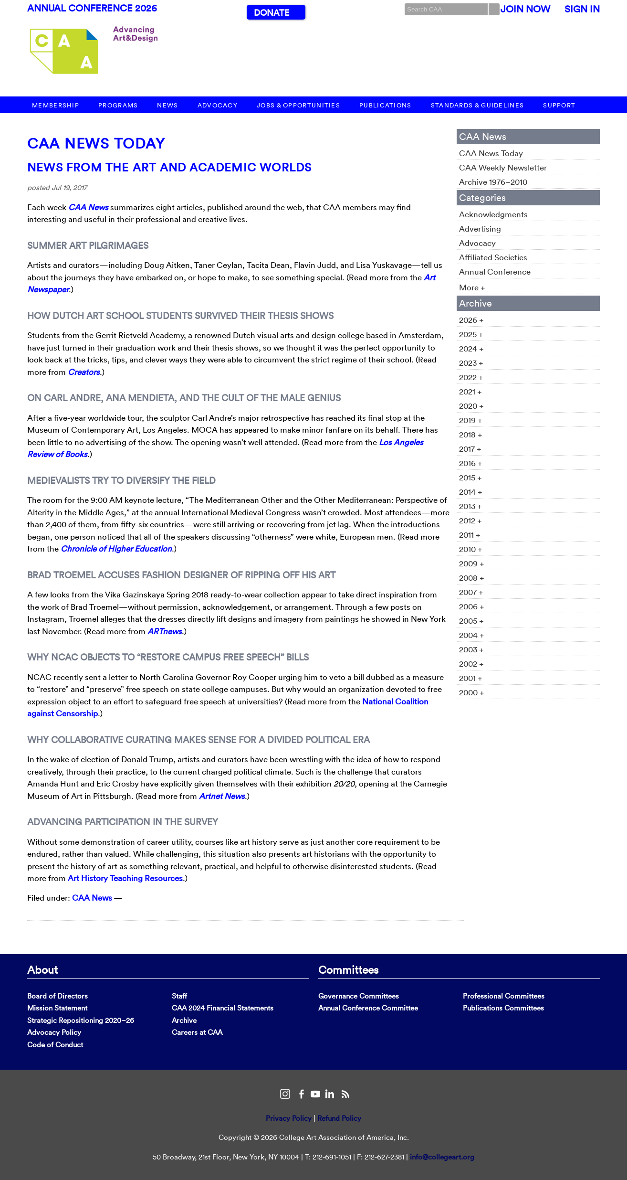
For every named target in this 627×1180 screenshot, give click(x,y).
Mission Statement (57, 1007)
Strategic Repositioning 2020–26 (80, 1020)
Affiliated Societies (493, 257)
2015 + (470, 477)
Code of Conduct (55, 1044)
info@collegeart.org (442, 1156)
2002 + (471, 664)
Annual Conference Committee (368, 1007)
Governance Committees (358, 995)
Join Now (525, 9)
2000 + (471, 692)
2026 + (471, 320)
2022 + (471, 377)
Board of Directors (57, 995)
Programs (118, 105)
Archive (184, 1020)
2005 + (471, 621)
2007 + (471, 592)
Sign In (582, 9)
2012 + (470, 520)
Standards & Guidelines (477, 105)
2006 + (471, 606)
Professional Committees (503, 995)
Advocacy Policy (54, 1032)
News (167, 105)
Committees (348, 969)
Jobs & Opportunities (298, 105)
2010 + (470, 549)
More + (472, 287)
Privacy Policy (289, 1118)
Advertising (480, 228)
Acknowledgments (493, 214)
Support (559, 105)
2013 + (470, 506)
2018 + (470, 434)
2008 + (471, 578)
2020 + (471, 406)
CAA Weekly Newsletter (503, 167)
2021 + (470, 391)
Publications (385, 105)
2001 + (470, 678)
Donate (271, 12)
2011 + (470, 535)
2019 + (470, 420)
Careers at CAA (197, 1032)
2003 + (471, 649)
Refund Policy (339, 1118)
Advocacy (218, 105)
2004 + (471, 635)
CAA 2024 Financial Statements (222, 1007)
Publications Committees (503, 1007)
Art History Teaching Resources (125, 878)
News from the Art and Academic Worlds (169, 167)
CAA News (92, 898)
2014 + (470, 492)
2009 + (471, 563)
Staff (179, 995)
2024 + (471, 348)
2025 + (471, 334)
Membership (55, 105)
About (42, 969)
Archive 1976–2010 (493, 182)
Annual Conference (495, 271)
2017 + (470, 449)
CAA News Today (96, 143)
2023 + (471, 363)
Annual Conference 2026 (92, 8)
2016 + (470, 463)
